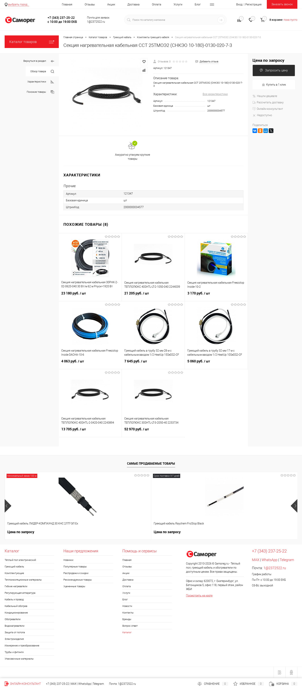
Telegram (287, 560)
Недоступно (262, 115)
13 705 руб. (90, 431)
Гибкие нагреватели (16, 586)
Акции (111, 4)
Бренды (126, 619)
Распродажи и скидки (75, 573)
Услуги (178, 4)
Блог (198, 4)
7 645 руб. (153, 363)
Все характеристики (215, 94)
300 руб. (134, 532)
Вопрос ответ (130, 625)
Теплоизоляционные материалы (23, 579)
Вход (239, 4)
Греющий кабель (14, 566)
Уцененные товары (74, 586)
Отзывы (90, 4)
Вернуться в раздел (38, 61)
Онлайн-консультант (268, 108)
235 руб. (192, 532)
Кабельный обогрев (16, 606)
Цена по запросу (268, 60)
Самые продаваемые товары (151, 463)
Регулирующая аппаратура (20, 592)
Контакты (128, 612)
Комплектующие (14, 573)
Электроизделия (14, 639)
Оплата (156, 4)
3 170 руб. (216, 295)
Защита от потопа (15, 632)
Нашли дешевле (265, 96)
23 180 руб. (90, 295)
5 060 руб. (216, 363)
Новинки (68, 560)
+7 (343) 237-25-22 (57, 683)
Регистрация (253, 4)
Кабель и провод (14, 599)
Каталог (126, 632)
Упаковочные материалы (19, 658)
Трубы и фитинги (14, 652)
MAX (255, 560)
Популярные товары (75, 566)
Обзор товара (42, 71)
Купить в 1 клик (274, 84)
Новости (127, 606)
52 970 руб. (153, 431)
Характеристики (40, 82)
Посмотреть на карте (199, 595)
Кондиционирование (16, 612)
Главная (67, 4)
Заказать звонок (282, 4)
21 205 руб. (153, 295)
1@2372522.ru (275, 568)
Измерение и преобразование (22, 645)
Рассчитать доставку (268, 102)
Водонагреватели (14, 625)
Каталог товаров (31, 41)
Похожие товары (40, 92)
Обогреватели (12, 619)
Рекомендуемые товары (77, 579)
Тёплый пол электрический (20, 560)
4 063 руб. (90, 363)
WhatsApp (269, 560)
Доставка (133, 4)
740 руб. (250, 532)
